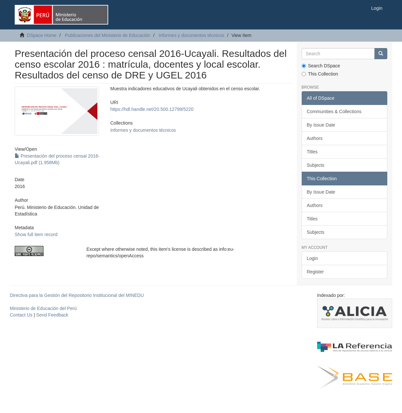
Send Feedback (52, 315)
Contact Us (21, 315)
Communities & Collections (334, 111)
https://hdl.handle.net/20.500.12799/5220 (151, 109)
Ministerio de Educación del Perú (43, 308)
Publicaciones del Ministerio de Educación (107, 35)
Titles (312, 151)
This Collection (320, 74)
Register (315, 271)
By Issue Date (321, 125)
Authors (315, 138)
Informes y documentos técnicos (191, 35)
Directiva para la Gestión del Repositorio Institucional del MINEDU (77, 295)
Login (312, 258)
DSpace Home (42, 35)
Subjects (316, 165)
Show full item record (36, 234)
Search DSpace (321, 65)
